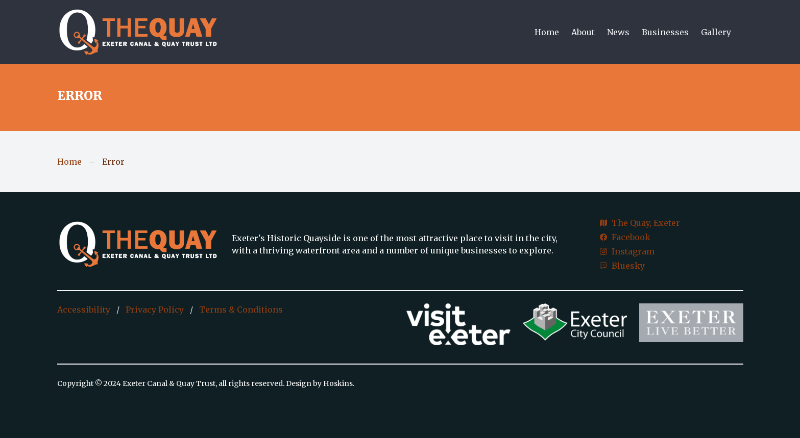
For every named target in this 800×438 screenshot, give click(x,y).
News (618, 32)
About (583, 32)
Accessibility (83, 309)
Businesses (665, 32)
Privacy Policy (155, 309)
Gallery (716, 32)
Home (547, 32)
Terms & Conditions (241, 309)
